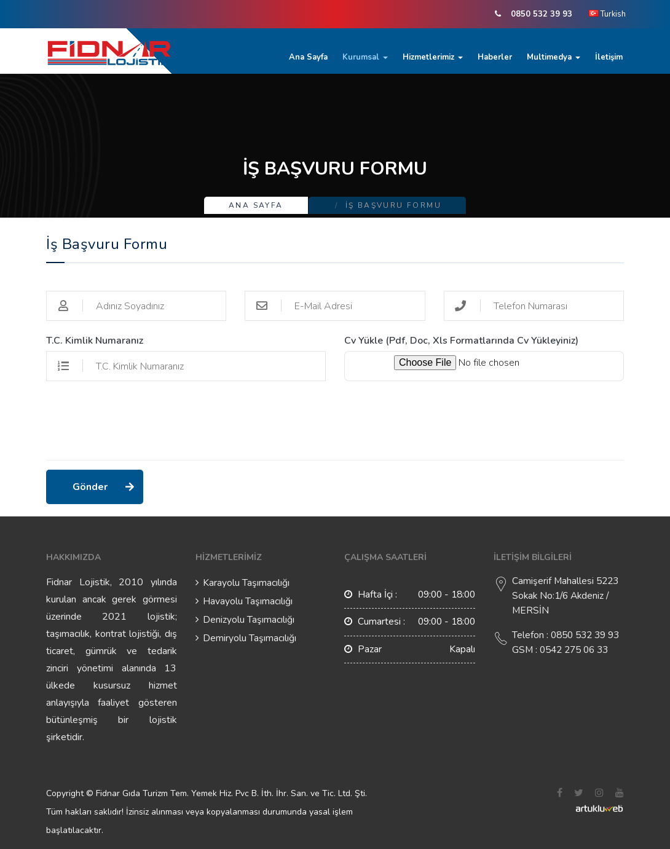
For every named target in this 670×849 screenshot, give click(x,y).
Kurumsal (365, 57)
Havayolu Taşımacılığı (248, 601)
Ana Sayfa (308, 57)
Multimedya (553, 57)
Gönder (90, 487)
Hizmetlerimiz (433, 57)
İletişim (609, 57)
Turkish (607, 14)
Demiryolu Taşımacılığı (249, 638)
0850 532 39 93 (541, 14)
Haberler (495, 57)
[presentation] (139, 427)
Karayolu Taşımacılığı (246, 583)
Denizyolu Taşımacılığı (248, 619)
